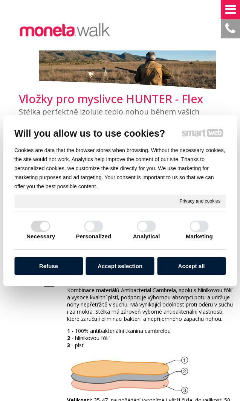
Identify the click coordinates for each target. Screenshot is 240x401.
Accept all (191, 266)
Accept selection (120, 266)
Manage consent (208, 363)
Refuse (48, 266)
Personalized (94, 236)
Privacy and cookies (199, 200)
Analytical (146, 236)
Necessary (40, 236)
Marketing (199, 236)
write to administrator (116, 363)
